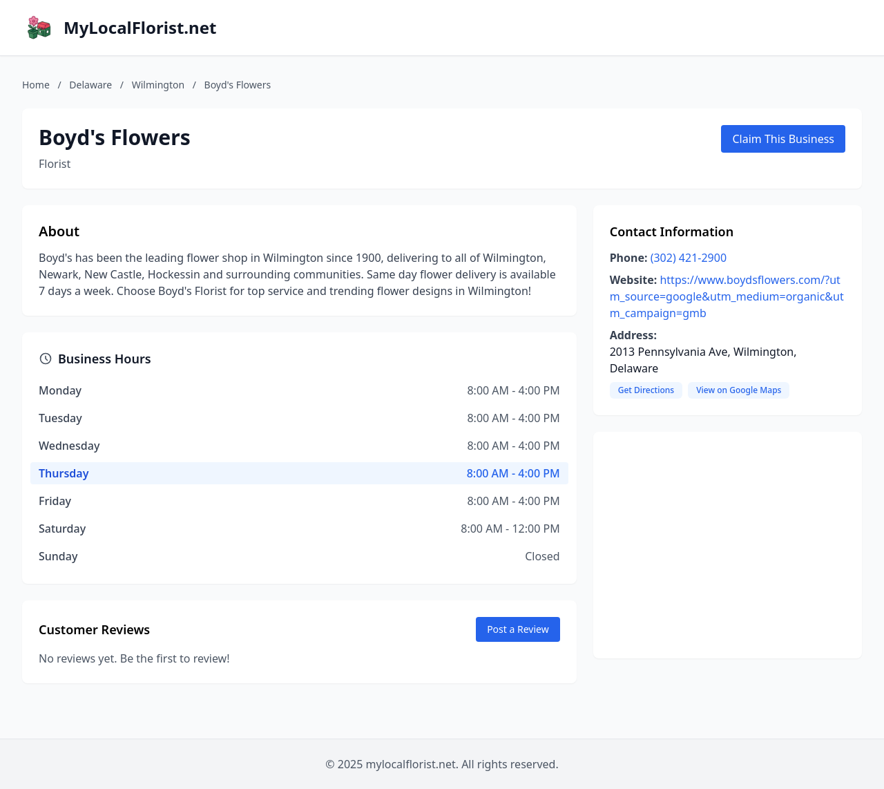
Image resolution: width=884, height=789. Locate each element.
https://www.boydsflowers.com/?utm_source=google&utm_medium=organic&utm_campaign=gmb (727, 296)
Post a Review (518, 629)
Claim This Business (783, 138)
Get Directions (646, 390)
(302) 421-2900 (689, 257)
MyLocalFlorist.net (140, 28)
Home (36, 84)
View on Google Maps (738, 390)
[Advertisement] (727, 545)
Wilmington (158, 84)
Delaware (90, 84)
